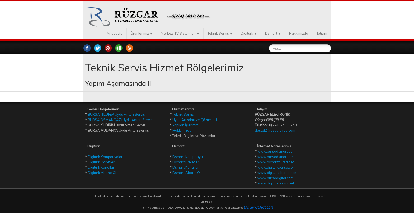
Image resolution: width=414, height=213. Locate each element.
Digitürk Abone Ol (102, 172)
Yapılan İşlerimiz (185, 125)
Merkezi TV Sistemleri (180, 33)
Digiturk (249, 33)
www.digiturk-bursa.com (277, 172)
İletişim (321, 33)
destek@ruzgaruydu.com (275, 130)
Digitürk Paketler (101, 162)
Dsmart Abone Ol (186, 172)
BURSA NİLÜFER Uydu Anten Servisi (117, 114)
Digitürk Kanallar (101, 167)
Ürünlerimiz (142, 33)
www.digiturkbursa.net (275, 183)
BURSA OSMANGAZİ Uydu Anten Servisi (120, 120)
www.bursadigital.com (275, 178)
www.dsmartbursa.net (275, 162)
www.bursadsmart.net (275, 157)
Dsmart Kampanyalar (189, 157)
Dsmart (273, 33)
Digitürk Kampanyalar (105, 157)
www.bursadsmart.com (276, 151)
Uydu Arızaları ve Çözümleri (194, 120)
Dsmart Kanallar (185, 167)
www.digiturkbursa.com (276, 167)
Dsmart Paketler (185, 162)
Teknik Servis (220, 33)
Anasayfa (115, 33)
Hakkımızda (298, 33)
